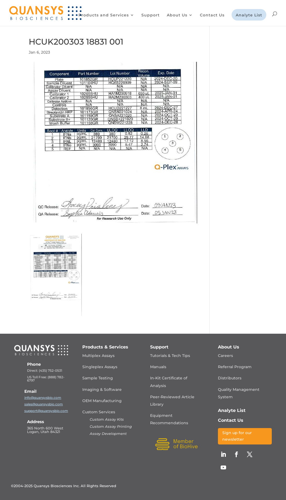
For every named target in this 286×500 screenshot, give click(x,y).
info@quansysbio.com (42, 398)
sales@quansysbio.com (43, 404)
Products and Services (103, 15)
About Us (177, 15)
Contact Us (212, 15)
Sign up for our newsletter (237, 436)
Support (150, 15)
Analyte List (249, 15)
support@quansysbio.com (46, 411)
